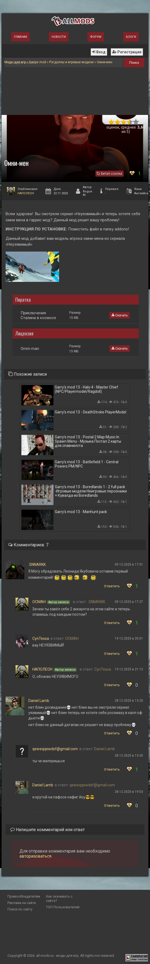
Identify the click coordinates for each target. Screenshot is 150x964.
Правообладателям (23, 896)
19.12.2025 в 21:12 (129, 669)
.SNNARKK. (37, 564)
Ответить (112, 586)
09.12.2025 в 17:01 (129, 564)
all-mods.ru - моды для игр (57, 956)
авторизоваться (35, 856)
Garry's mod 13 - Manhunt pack (81, 512)
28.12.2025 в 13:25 (129, 701)
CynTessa (40, 638)
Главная (20, 37)
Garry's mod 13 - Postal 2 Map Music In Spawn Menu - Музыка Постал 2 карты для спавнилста (88, 441)
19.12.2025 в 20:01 (129, 638)
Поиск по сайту (19, 909)
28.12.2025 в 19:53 (129, 792)
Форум (95, 37)
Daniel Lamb (38, 700)
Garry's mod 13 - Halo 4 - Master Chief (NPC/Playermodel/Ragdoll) (86, 389)
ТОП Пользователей (62, 907)
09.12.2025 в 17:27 (129, 602)
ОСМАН (39, 602)
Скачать (119, 315)
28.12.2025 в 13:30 (129, 755)
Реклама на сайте (21, 903)
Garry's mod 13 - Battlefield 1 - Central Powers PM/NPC (86, 464)
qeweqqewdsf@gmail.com (55, 749)
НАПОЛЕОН (26, 193)
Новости (59, 37)
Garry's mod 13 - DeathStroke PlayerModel (90, 412)
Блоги (131, 37)
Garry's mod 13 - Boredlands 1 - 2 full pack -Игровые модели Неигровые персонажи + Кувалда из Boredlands (91, 491)
